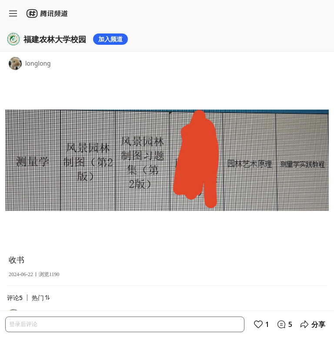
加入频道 (110, 39)
